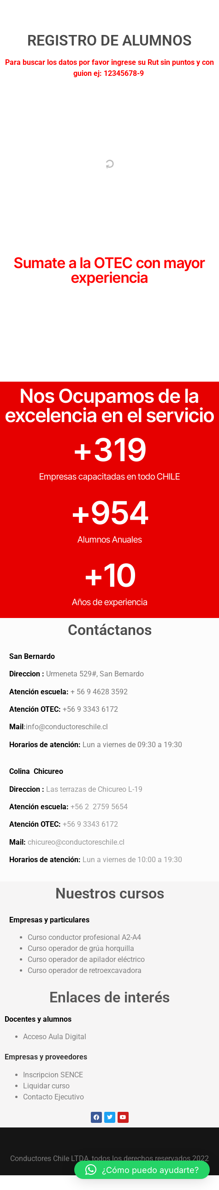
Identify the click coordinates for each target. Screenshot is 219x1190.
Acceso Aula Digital (54, 1036)
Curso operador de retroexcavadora (85, 970)
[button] (142, 1170)
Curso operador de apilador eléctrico (86, 959)
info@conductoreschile (63, 726)
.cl (104, 726)
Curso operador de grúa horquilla (81, 948)
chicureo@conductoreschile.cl (76, 842)
